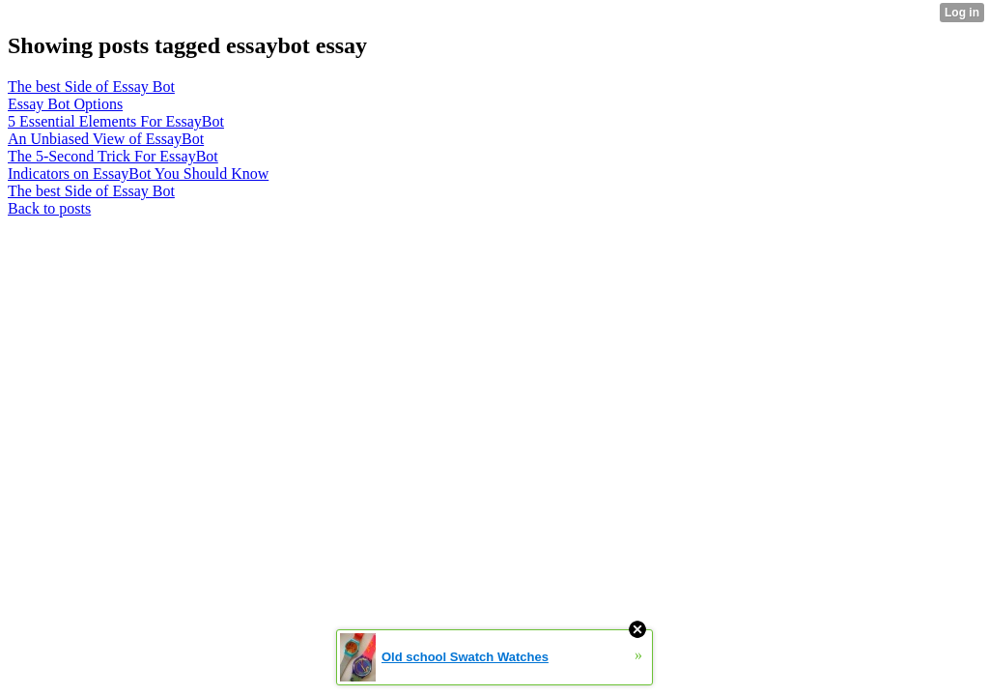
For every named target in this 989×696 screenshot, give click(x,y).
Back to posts (49, 208)
